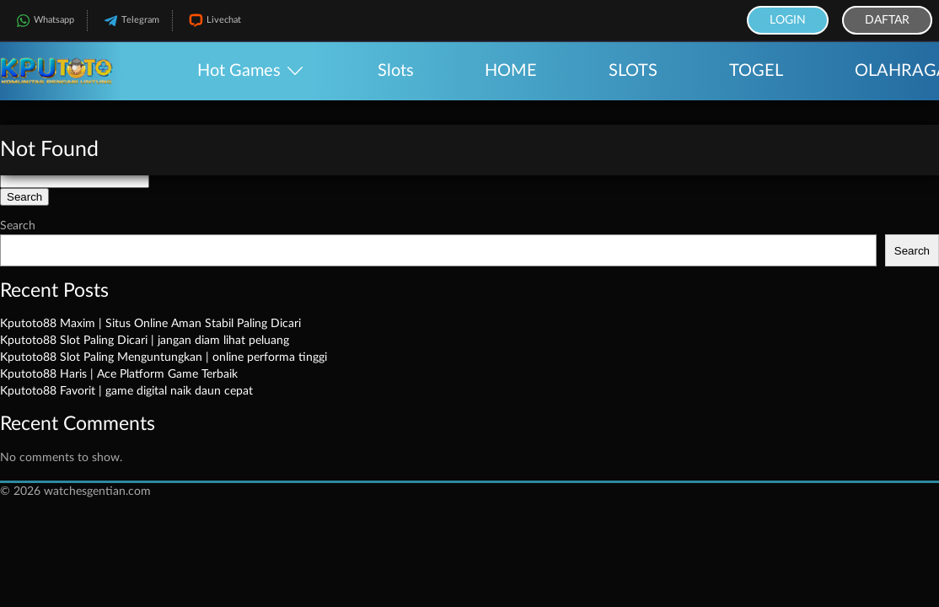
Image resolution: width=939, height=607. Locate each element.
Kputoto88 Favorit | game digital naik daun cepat (126, 391)
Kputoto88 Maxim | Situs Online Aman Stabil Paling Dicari (150, 324)
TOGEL (756, 70)
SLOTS (633, 70)
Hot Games (239, 70)
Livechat (213, 20)
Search (17, 226)
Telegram (129, 20)
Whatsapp (43, 20)
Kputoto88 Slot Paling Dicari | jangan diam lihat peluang (144, 340)
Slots (396, 70)
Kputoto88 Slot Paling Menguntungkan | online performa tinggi (163, 357)
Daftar (887, 20)
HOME (511, 70)
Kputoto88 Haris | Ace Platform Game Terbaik (119, 374)
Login (788, 20)
